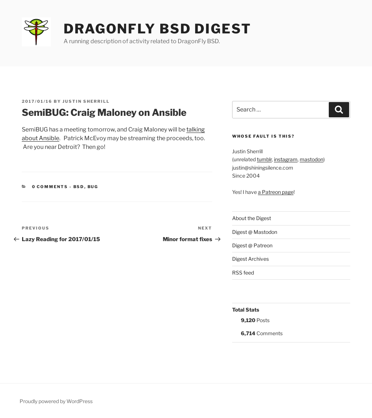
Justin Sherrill (86, 101)
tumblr (264, 159)
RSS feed (243, 272)
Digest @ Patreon (252, 245)
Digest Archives (250, 259)
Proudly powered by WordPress (56, 401)
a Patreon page (276, 192)
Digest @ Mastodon (254, 232)
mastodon (311, 159)
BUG (93, 186)
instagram (286, 159)
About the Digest (251, 218)
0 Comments (50, 186)
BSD (78, 186)
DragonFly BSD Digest (157, 29)
